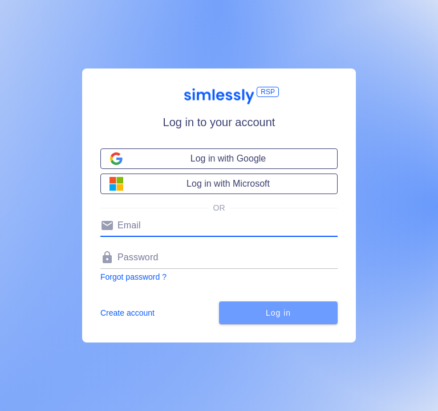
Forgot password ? (133, 276)
